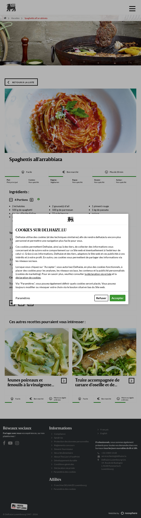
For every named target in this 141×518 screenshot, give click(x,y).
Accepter (118, 298)
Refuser (101, 298)
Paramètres (23, 298)
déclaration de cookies (28, 277)
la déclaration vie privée (98, 273)
